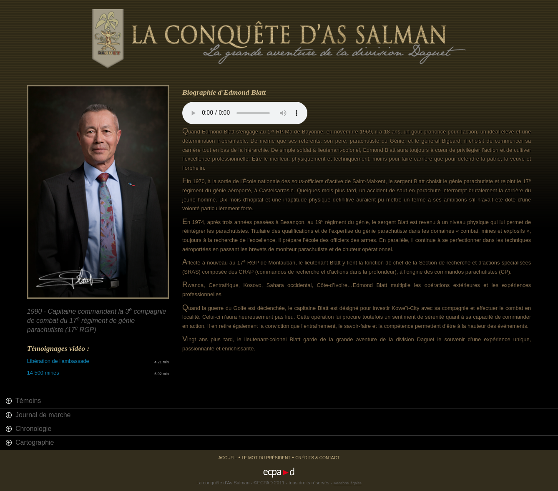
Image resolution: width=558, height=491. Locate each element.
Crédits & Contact (317, 458)
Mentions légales (348, 483)
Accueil (228, 458)
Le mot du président (266, 458)
